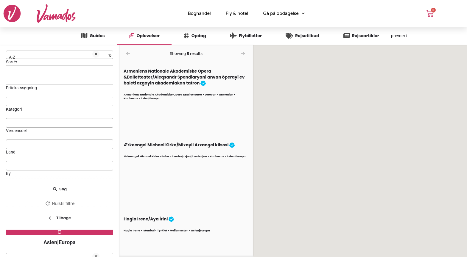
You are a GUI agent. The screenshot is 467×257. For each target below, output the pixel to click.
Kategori (14, 109)
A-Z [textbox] (54, 55)
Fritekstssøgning (21, 87)
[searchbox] (59, 101)
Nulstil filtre (60, 203)
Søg (59, 189)
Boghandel (199, 13)
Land (10, 152)
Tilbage (59, 220)
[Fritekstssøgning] (59, 78)
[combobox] (59, 55)
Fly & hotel (237, 13)
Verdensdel (16, 130)
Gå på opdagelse (284, 13)
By (8, 173)
